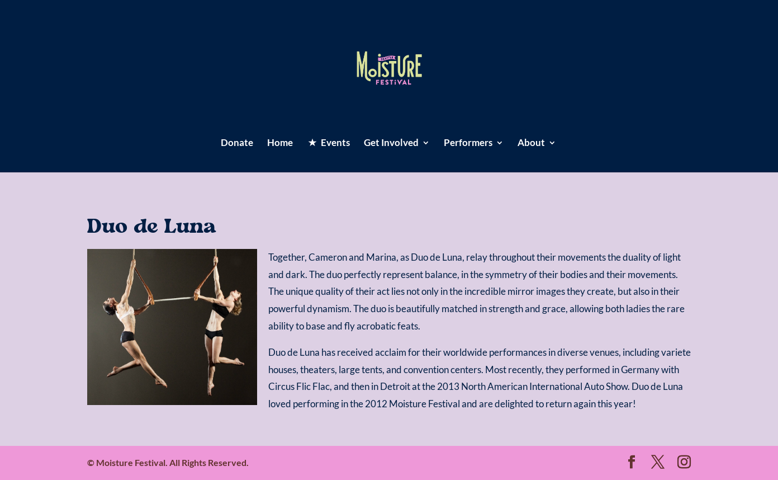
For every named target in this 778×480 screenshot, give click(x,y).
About (531, 143)
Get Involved (391, 143)
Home (280, 143)
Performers (468, 143)
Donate (237, 143)
